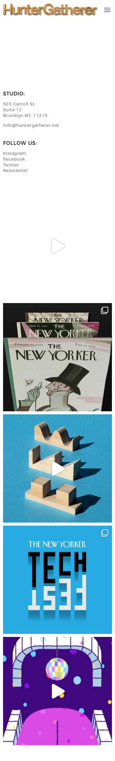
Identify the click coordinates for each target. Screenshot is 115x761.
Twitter (11, 165)
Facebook (14, 159)
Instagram (14, 153)
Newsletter (15, 170)
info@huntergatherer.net (31, 125)
